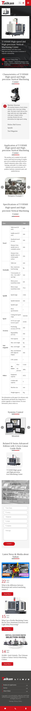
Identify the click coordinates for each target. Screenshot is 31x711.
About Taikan (6, 691)
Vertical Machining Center (21, 61)
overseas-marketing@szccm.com (15, 490)
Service (5, 688)
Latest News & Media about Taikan (15, 557)
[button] (2, 187)
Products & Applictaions (9, 685)
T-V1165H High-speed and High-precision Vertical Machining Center (13, 472)
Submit (9, 543)
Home (6, 61)
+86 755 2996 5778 (12, 495)
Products (11, 61)
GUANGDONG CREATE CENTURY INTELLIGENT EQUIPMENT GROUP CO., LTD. (15, 696)
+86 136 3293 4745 (12, 499)
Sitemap (11, 701)
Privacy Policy (18, 701)
